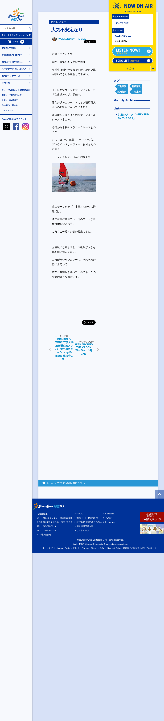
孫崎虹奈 (121, 91)
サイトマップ (83, 530)
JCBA (81, 544)
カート (16, 42)
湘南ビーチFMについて (12, 95)
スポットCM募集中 (10, 100)
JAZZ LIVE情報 (9, 48)
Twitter (108, 518)
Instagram (110, 522)
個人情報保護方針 (85, 526)
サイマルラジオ (8, 110)
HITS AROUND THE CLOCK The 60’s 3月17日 (84, 349)
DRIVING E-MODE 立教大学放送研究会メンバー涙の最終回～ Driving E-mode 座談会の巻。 (64, 349)
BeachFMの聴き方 (10, 105)
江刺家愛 (121, 86)
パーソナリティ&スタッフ (14, 69)
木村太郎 (136, 91)
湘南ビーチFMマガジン (12, 62)
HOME (80, 514)
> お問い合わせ (44, 534)
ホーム (49, 483)
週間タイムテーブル (11, 75)
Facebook (109, 514)
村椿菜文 (136, 86)
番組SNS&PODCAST (12, 55)
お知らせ (6, 82)
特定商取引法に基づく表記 (89, 522)
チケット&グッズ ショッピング (16, 35)
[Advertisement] (61, 414)
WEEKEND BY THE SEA (72, 38)
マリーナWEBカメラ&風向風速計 (16, 90)
